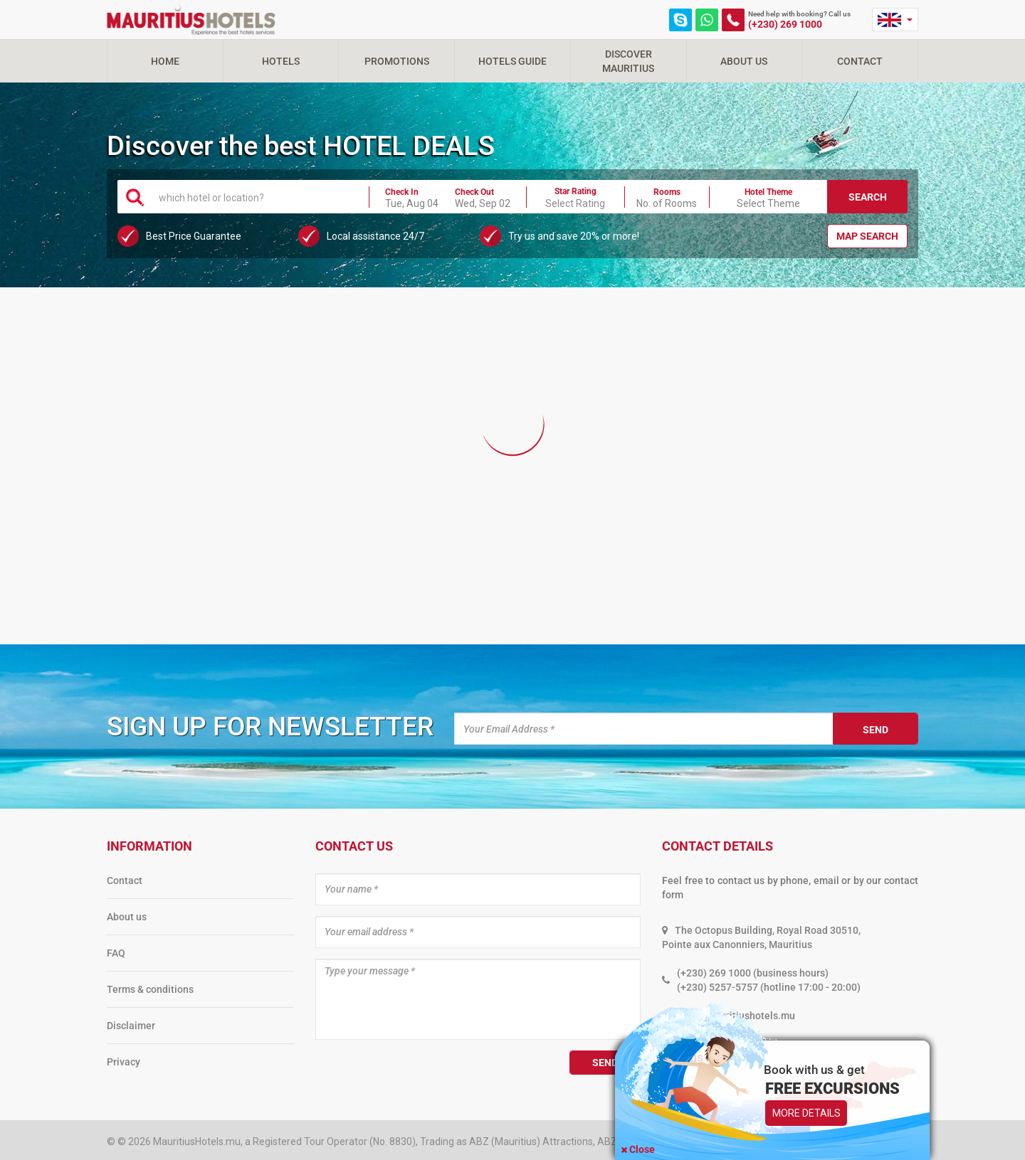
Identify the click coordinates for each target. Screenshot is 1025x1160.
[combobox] (255, 196)
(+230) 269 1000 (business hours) (753, 973)
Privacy (123, 1062)
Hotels (281, 61)
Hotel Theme (768, 192)
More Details (806, 1113)
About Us (743, 61)
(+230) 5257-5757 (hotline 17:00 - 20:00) (769, 987)
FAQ (116, 953)
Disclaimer (131, 1025)
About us (127, 916)
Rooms (666, 192)
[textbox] (255, 197)
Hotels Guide (512, 61)
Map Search (867, 236)
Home (165, 61)
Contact (860, 61)
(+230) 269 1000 (785, 24)
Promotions (396, 61)
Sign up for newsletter (270, 726)
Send (875, 729)
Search (867, 197)
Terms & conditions (150, 989)
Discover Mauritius (628, 61)
